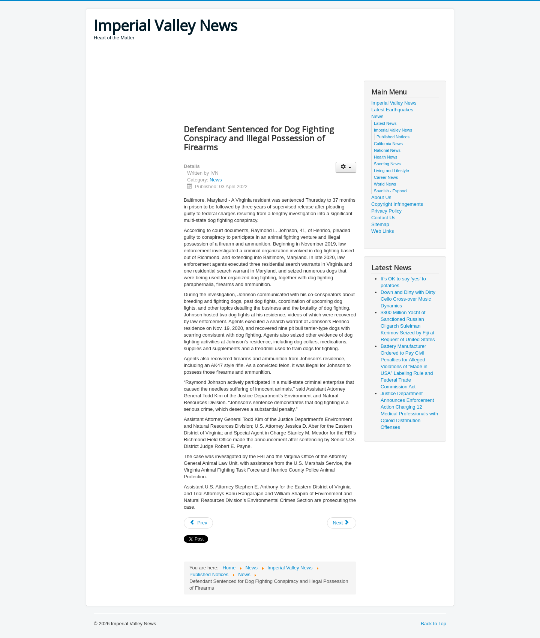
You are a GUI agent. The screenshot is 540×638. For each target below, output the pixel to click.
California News (388, 143)
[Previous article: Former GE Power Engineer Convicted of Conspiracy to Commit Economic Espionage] (198, 523)
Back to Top (433, 623)
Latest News (385, 123)
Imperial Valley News (393, 103)
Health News (385, 157)
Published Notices (393, 137)
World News (385, 184)
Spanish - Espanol (390, 191)
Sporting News (387, 164)
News (216, 180)
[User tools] (346, 167)
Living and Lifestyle (391, 170)
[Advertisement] (230, 62)
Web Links (382, 231)
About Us (381, 197)
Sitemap (380, 224)
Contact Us (383, 217)
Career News (386, 177)
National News (387, 150)
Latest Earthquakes (392, 109)
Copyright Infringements (397, 204)
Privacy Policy (386, 211)
